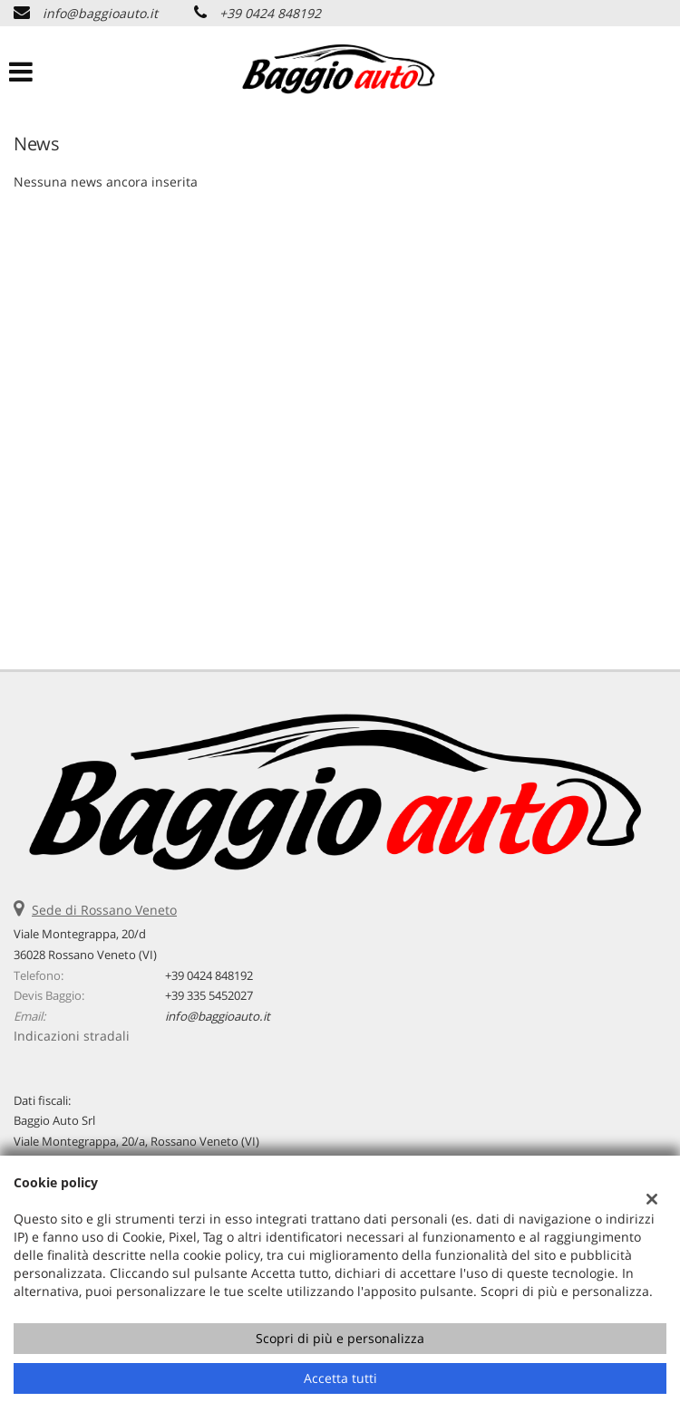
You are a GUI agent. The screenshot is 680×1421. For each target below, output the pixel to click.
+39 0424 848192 (270, 13)
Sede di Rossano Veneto (104, 909)
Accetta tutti (340, 1378)
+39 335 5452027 (209, 995)
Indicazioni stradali (72, 1035)
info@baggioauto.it (100, 13)
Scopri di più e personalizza (340, 1338)
